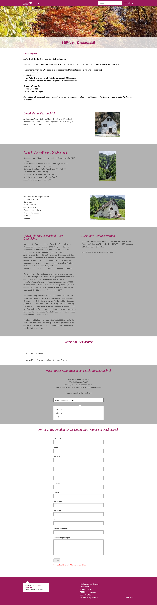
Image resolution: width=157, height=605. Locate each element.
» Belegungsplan (30, 53)
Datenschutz (128, 597)
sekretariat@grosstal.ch (89, 597)
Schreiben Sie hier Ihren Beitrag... (78, 400)
